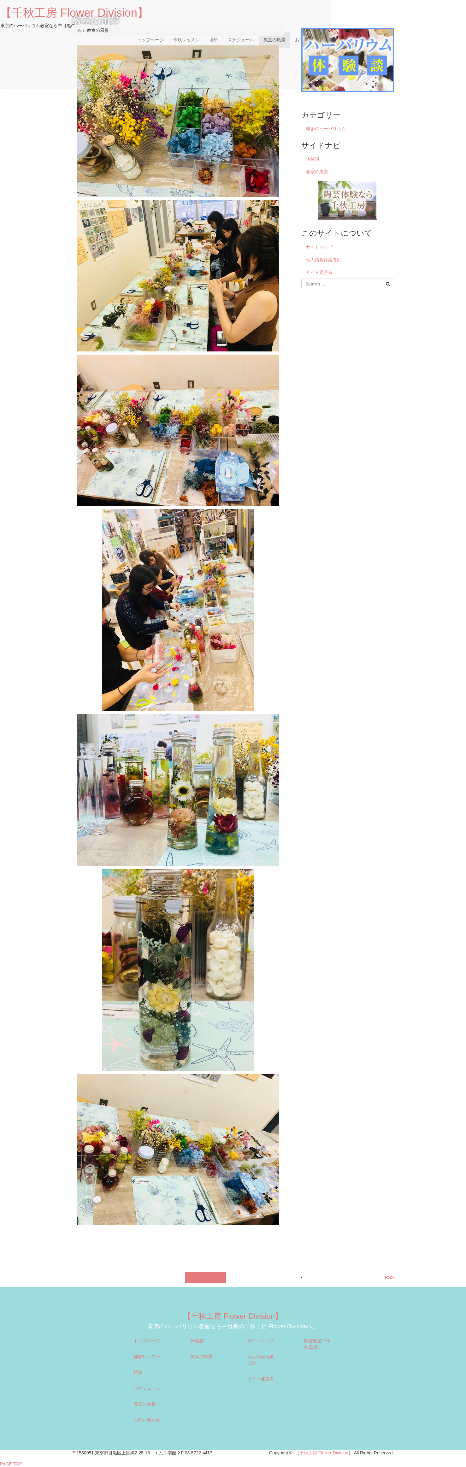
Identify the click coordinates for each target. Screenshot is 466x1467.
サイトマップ (319, 247)
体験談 (312, 159)
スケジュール (147, 1388)
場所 (138, 1372)
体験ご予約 (205, 1277)
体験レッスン (147, 1356)
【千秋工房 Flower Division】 (233, 1316)
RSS (389, 1277)
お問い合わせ (147, 1419)
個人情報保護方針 (323, 259)
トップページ (147, 1340)
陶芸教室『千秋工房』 (317, 1344)
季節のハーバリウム (326, 128)
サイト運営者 (319, 272)
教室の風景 (317, 171)
